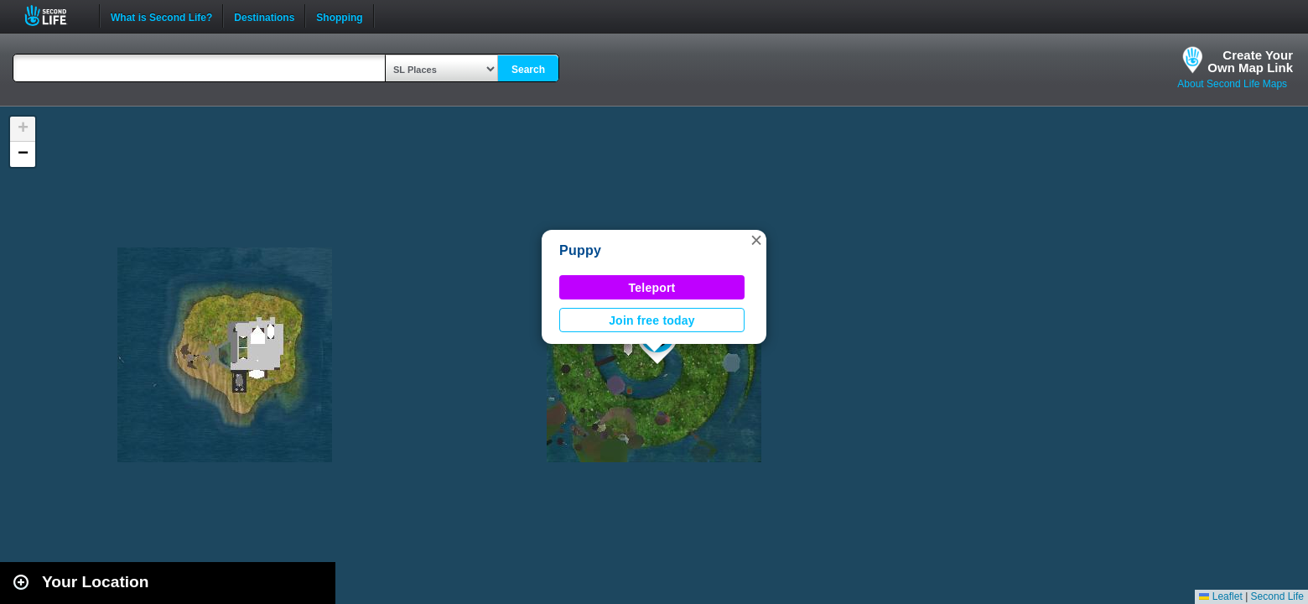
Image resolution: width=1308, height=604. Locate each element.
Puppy (580, 250)
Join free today (652, 320)
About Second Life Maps (1232, 84)
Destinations (264, 16)
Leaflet (1220, 596)
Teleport (652, 287)
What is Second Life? (161, 16)
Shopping (339, 16)
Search (528, 70)
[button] (756, 240)
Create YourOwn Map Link (1250, 61)
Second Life (54, 15)
